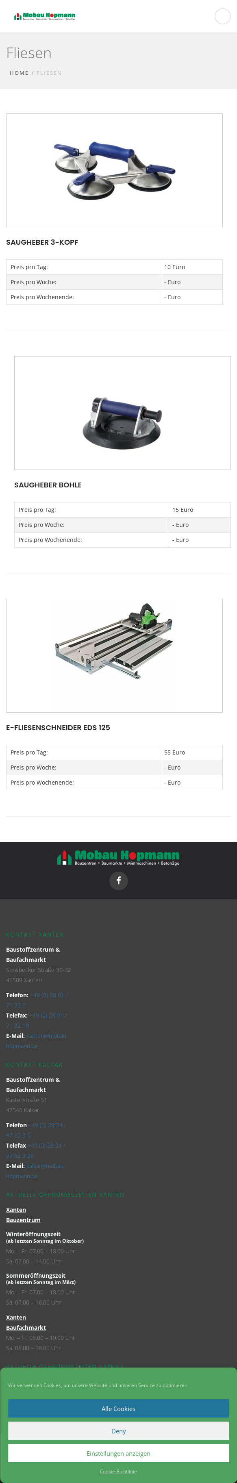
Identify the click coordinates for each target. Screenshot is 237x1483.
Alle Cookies (118, 1409)
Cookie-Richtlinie (118, 1471)
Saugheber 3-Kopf (42, 242)
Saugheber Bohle (48, 485)
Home (19, 72)
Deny (118, 1431)
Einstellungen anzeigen (118, 1453)
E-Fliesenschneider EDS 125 (58, 727)
